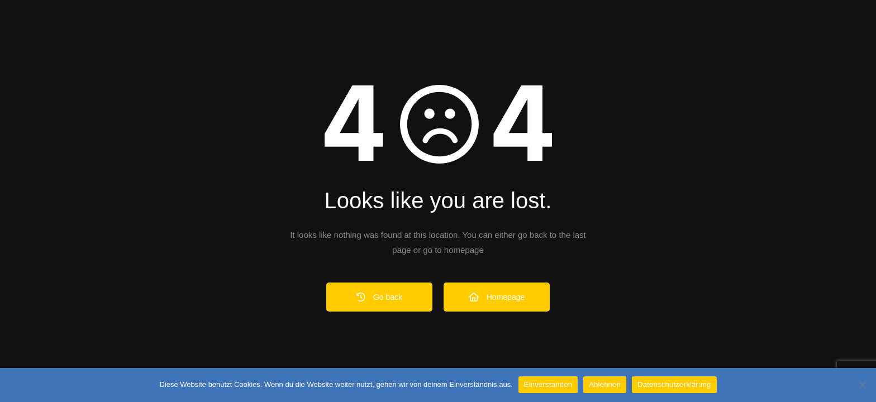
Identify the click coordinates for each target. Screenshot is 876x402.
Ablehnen (605, 384)
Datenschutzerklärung (674, 384)
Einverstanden (548, 384)
